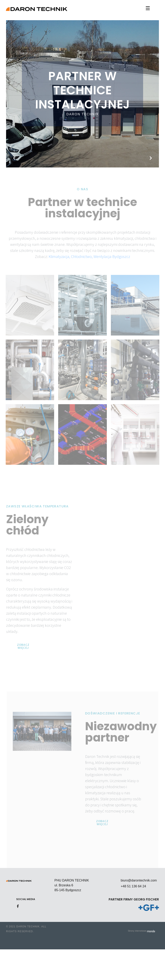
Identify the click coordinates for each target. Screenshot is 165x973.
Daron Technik (82, 114)
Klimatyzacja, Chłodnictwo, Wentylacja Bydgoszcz (89, 256)
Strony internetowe (141, 931)
